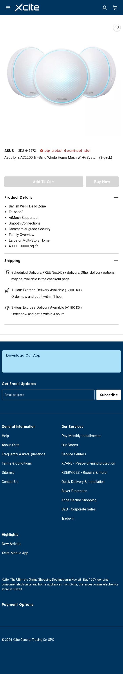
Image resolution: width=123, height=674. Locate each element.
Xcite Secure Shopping (79, 500)
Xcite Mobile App (15, 553)
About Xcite (11, 445)
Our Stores (70, 445)
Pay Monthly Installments (81, 436)
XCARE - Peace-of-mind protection (88, 463)
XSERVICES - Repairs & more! (85, 472)
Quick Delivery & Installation (83, 482)
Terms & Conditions (17, 463)
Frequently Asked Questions (23, 454)
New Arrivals (11, 544)
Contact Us (10, 482)
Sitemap (8, 472)
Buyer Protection (74, 491)
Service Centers (74, 454)
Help (5, 436)
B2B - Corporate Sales (79, 509)
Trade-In (68, 518)
